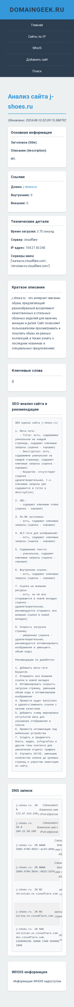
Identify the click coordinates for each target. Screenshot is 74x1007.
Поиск (37, 71)
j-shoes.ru (30, 187)
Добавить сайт (37, 59)
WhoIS (37, 48)
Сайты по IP (37, 36)
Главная (37, 25)
